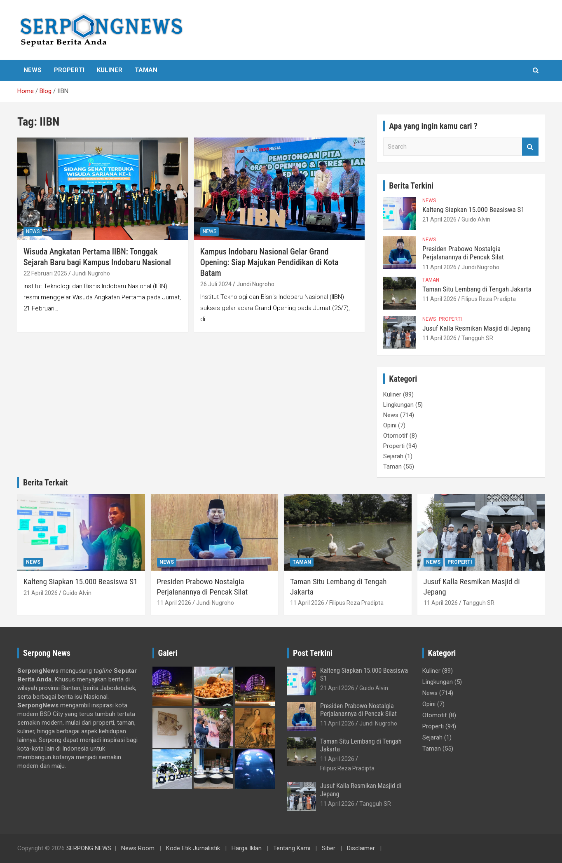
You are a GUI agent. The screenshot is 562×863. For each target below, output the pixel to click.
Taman (146, 70)
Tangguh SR (477, 338)
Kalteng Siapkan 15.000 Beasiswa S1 (473, 209)
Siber (328, 848)
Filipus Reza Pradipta (488, 299)
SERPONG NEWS (88, 848)
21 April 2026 (439, 219)
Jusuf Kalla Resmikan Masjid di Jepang (476, 328)
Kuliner (109, 70)
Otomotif (395, 435)
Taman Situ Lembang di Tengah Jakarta (477, 289)
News (32, 70)
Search (530, 147)
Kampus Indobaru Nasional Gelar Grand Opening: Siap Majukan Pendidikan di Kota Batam (269, 262)
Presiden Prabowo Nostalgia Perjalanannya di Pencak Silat (462, 253)
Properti (69, 70)
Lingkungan (398, 404)
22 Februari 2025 (45, 273)
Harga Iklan (247, 848)
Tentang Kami (291, 848)
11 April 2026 (439, 267)
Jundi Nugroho (91, 273)
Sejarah (393, 456)
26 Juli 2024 (216, 284)
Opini (389, 425)
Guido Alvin (475, 219)
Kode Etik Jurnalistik (193, 848)
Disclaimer (361, 848)
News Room (138, 848)
